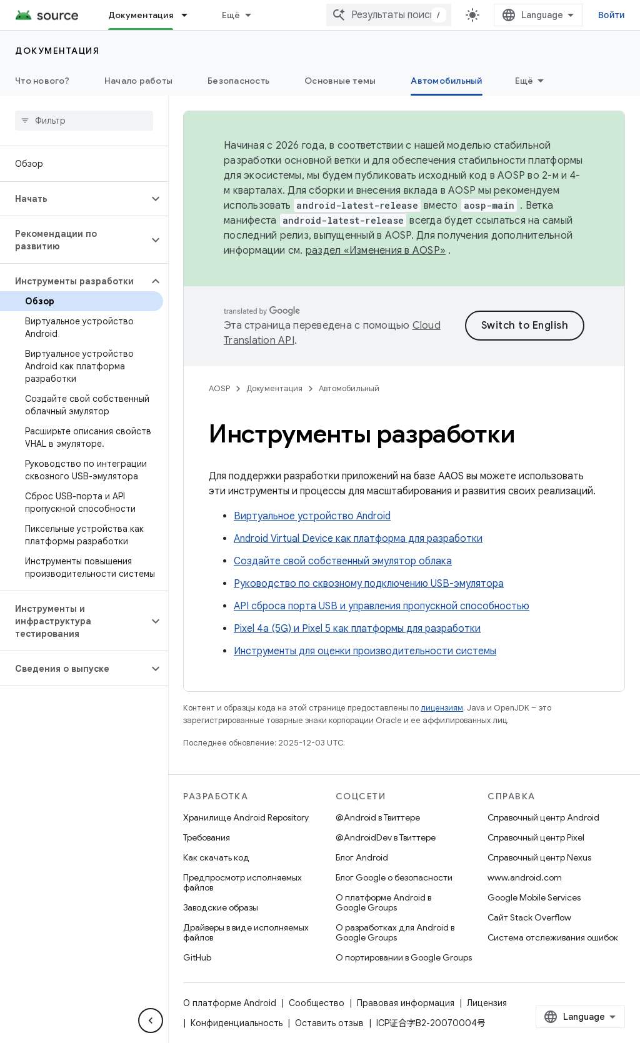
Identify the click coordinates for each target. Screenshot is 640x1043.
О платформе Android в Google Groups (383, 902)
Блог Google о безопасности (394, 877)
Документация (57, 50)
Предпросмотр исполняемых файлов (242, 882)
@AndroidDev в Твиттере (386, 837)
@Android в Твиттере (378, 817)
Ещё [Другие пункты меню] (524, 80)
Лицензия (487, 1003)
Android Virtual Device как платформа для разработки (358, 538)
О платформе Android (229, 1003)
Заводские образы (220, 907)
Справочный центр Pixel (536, 837)
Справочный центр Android (543, 817)
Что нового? (42, 80)
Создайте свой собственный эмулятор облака (343, 561)
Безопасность (238, 80)
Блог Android (362, 857)
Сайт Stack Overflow (529, 917)
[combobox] (388, 15)
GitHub (197, 957)
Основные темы (340, 80)
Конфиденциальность (236, 1023)
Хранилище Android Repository (246, 817)
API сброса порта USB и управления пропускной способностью (381, 606)
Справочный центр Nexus (539, 857)
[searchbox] (84, 121)
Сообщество (316, 1003)
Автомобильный (349, 388)
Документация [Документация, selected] (140, 15)
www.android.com (525, 877)
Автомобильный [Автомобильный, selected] (446, 80)
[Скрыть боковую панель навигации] (150, 1020)
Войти (611, 15)
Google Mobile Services (534, 897)
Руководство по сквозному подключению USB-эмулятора (369, 583)
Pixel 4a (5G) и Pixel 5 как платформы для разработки (357, 628)
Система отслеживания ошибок (553, 937)
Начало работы (138, 80)
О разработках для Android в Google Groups (395, 932)
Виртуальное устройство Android (312, 516)
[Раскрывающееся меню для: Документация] (190, 15)
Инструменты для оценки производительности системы (365, 651)
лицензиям (442, 707)
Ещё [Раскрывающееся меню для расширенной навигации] (231, 15)
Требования (206, 837)
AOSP (219, 388)
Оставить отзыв (329, 1023)
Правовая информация (405, 1003)
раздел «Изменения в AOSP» (376, 250)
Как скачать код (216, 857)
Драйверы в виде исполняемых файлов (246, 932)
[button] (74, 199)
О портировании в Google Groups (404, 957)
